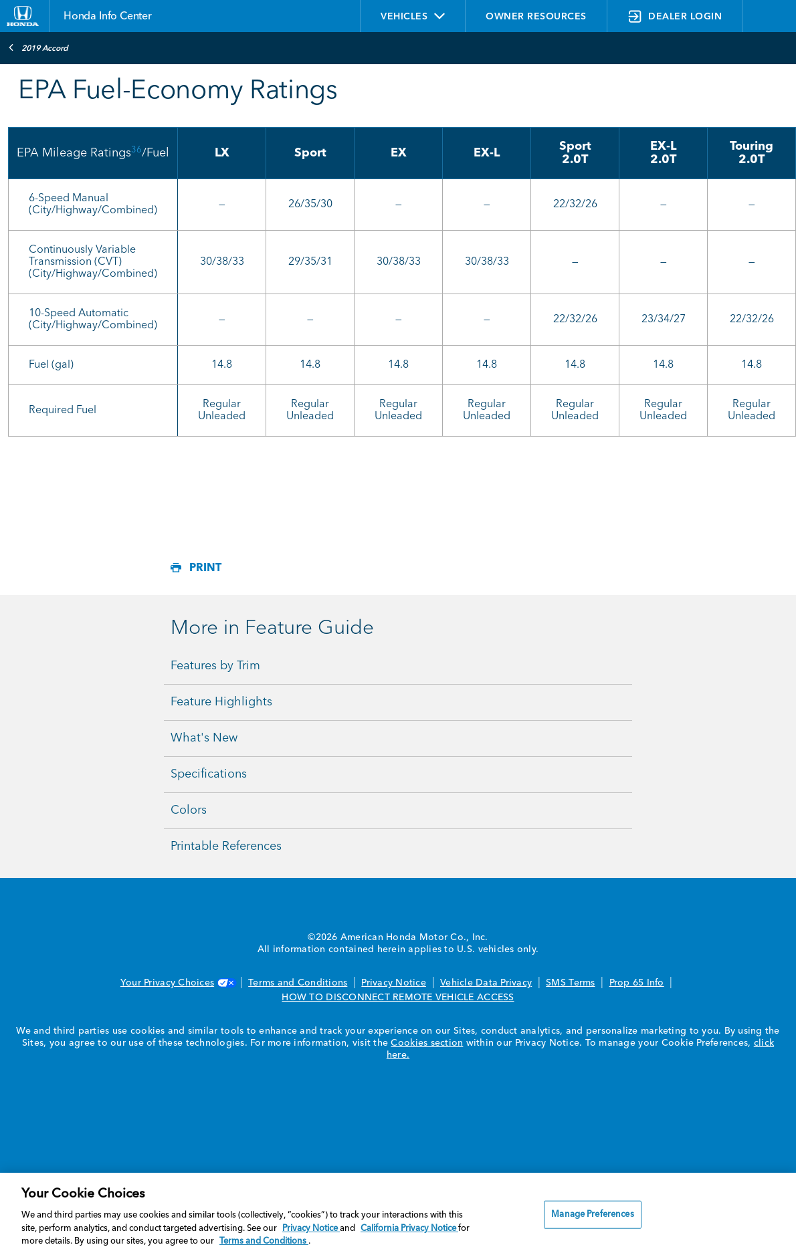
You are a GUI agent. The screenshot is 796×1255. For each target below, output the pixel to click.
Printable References (226, 846)
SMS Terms (570, 983)
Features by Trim (215, 666)
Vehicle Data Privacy (486, 983)
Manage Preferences (592, 1214)
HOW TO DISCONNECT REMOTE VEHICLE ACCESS (398, 997)
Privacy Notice (393, 983)
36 (136, 150)
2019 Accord (38, 47)
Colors (189, 810)
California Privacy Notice (409, 1228)
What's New (204, 738)
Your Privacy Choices (177, 983)
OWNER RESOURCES (536, 16)
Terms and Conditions (297, 983)
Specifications (209, 774)
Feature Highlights (221, 702)
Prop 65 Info (636, 983)
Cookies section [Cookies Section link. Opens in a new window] (427, 1043)
